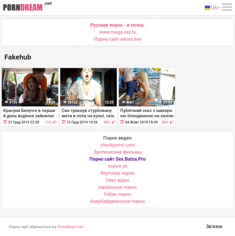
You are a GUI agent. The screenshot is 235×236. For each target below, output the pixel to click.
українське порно (117, 187)
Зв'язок (214, 226)
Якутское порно (117, 173)
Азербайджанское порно (117, 201)
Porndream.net (70, 227)
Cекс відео (117, 180)
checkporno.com (117, 145)
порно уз (117, 166)
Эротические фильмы (117, 152)
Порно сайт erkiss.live (117, 39)
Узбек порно (117, 194)
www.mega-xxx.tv (117, 32)
